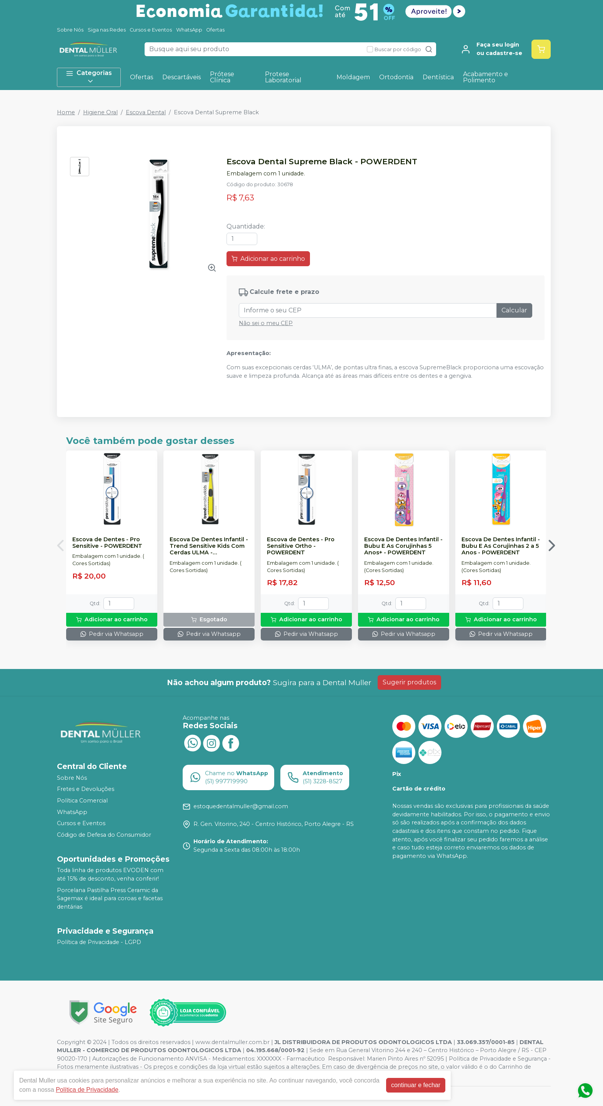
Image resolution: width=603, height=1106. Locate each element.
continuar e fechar (415, 1085)
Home (66, 112)
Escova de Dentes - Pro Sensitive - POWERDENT (107, 542)
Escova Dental (146, 112)
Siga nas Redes (107, 30)
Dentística (438, 77)
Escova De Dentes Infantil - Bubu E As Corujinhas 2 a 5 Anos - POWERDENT (500, 546)
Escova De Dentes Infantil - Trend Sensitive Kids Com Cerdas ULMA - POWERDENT (209, 546)
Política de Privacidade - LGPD (99, 942)
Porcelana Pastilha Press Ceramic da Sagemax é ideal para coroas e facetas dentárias (110, 898)
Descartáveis (181, 77)
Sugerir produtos (409, 682)
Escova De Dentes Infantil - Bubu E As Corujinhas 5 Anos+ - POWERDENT (403, 546)
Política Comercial (82, 800)
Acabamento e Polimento (485, 77)
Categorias (89, 77)
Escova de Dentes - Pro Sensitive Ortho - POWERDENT (301, 546)
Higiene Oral (100, 112)
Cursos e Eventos (151, 30)
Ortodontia (396, 77)
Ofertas (215, 30)
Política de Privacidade (87, 1089)
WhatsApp (189, 30)
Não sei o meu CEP (266, 323)
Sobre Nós (70, 30)
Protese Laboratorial (283, 77)
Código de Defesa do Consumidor (104, 834)
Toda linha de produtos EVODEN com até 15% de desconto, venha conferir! (110, 874)
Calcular (514, 310)
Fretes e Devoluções (85, 789)
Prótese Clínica (222, 77)
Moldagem (353, 77)
